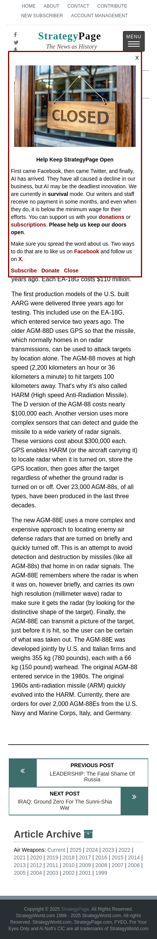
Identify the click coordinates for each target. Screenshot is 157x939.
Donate (50, 270)
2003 (52, 873)
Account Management (99, 15)
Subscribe (24, 270)
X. (20, 259)
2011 (52, 865)
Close (71, 270)
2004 (36, 873)
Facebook (86, 251)
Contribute (112, 6)
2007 (117, 865)
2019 (52, 857)
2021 (20, 857)
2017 (85, 857)
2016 (101, 857)
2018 (69, 857)
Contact (78, 6)
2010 (69, 865)
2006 (134, 865)
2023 (108, 850)
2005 (20, 873)
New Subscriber (42, 15)
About (51, 6)
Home (29, 6)
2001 (85, 873)
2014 (134, 857)
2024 (92, 850)
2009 (85, 865)
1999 (101, 873)
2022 (125, 850)
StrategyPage (75, 909)
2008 (101, 865)
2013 (20, 865)
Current (56, 850)
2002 (69, 873)
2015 (117, 857)
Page (69, 41)
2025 (76, 850)
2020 (36, 857)
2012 (36, 865)
